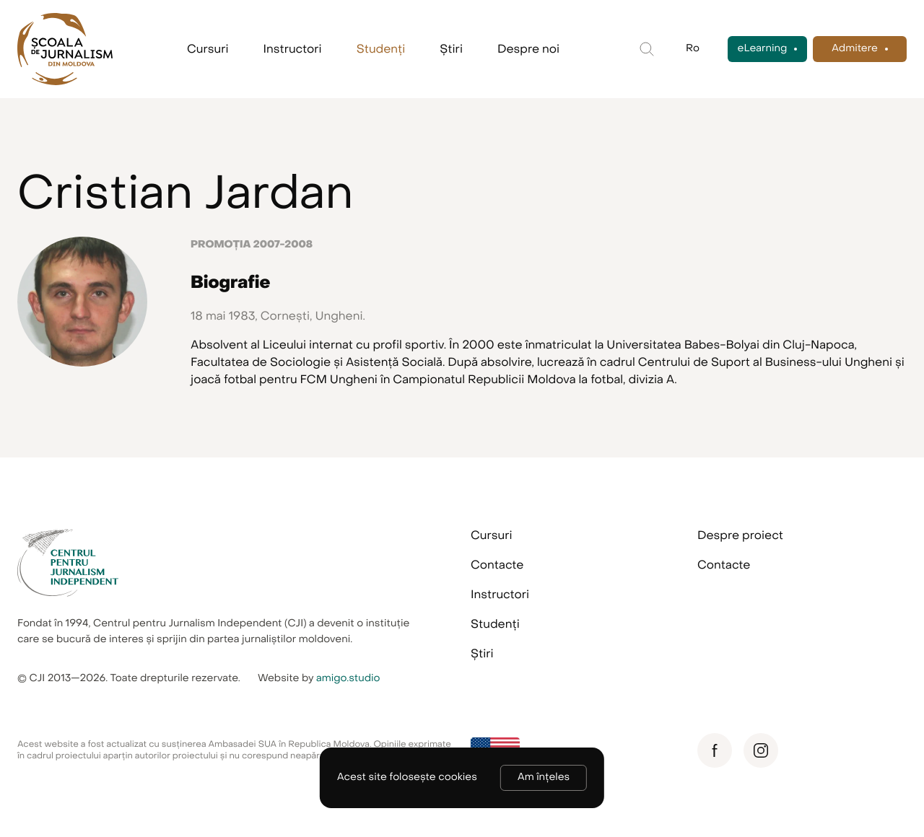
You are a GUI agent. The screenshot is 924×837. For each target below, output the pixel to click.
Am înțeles (544, 777)
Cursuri (208, 49)
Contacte (497, 565)
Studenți (381, 49)
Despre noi (528, 49)
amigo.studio (348, 678)
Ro (692, 49)
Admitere (855, 49)
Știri (451, 49)
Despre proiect (740, 535)
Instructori (292, 49)
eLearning (763, 49)
